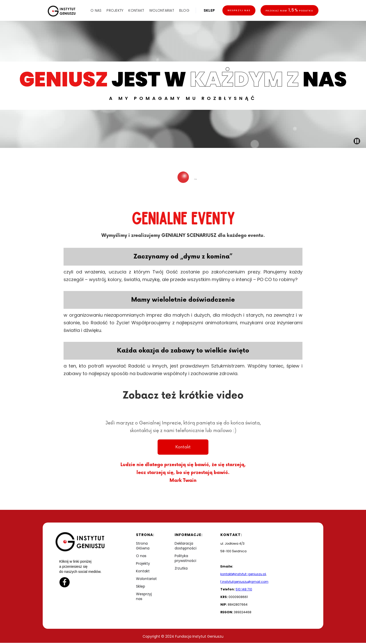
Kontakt (183, 447)
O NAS (95, 10)
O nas (141, 556)
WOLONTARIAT (161, 10)
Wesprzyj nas (238, 10)
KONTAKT (136, 10)
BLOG (184, 10)
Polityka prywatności (185, 558)
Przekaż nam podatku (289, 10)
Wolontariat (146, 578)
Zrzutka (181, 568)
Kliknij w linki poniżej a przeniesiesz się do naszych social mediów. (80, 566)
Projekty (143, 563)
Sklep (140, 586)
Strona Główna (142, 546)
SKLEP (209, 10)
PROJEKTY (114, 10)
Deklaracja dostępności (185, 546)
